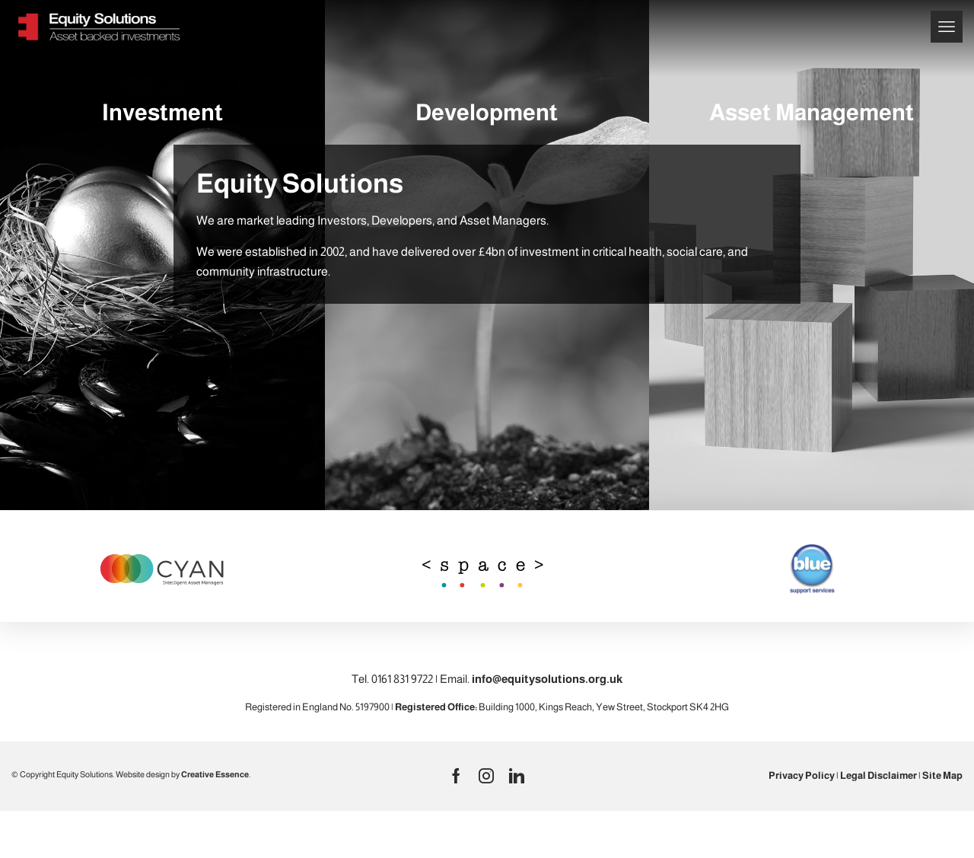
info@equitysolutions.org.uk (547, 678)
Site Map (942, 775)
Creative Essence (215, 774)
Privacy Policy (802, 775)
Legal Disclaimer (878, 775)
